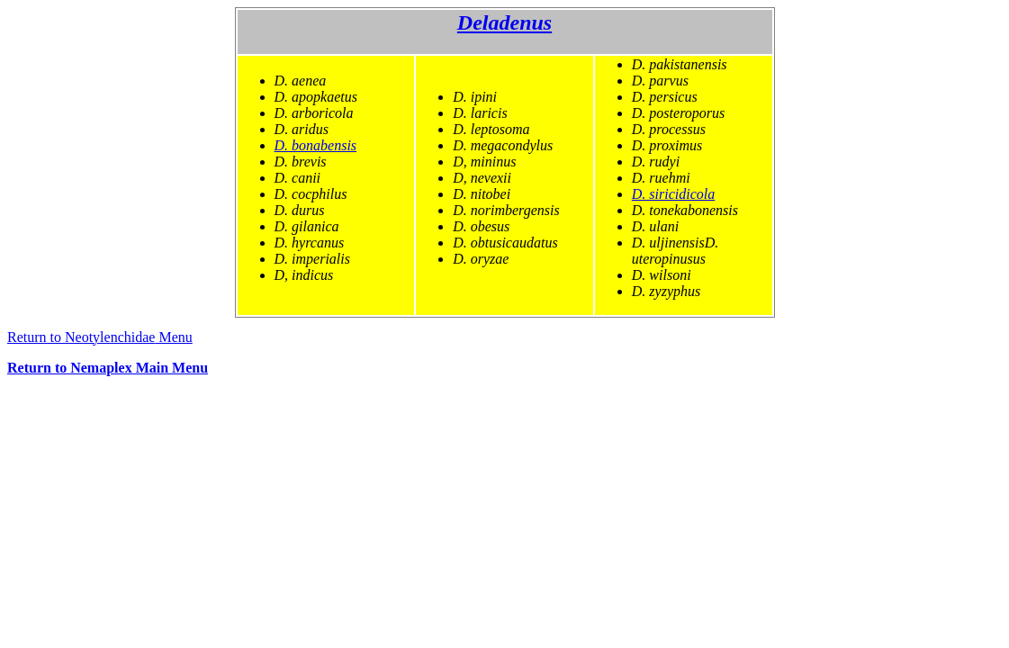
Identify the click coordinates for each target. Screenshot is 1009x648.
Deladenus (504, 22)
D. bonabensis (316, 145)
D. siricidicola (673, 194)
